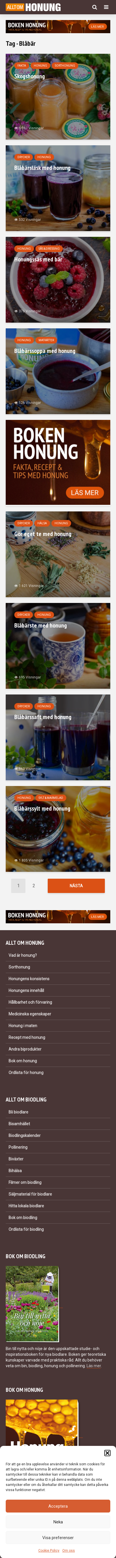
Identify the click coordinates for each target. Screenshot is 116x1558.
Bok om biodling (23, 1218)
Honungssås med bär (38, 259)
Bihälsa (15, 1171)
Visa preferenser (58, 1537)
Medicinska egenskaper (30, 1014)
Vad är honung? (23, 955)
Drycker (23, 157)
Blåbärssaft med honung (42, 717)
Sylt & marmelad (51, 797)
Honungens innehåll (26, 991)
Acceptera (58, 1506)
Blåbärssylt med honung (42, 808)
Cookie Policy (48, 1551)
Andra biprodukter (25, 1049)
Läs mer (94, 1366)
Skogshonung (29, 76)
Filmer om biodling (25, 1182)
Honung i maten (23, 1026)
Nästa (76, 886)
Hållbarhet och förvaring (30, 1002)
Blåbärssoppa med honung (44, 351)
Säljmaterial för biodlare (30, 1194)
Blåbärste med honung (40, 625)
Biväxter (16, 1159)
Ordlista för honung (26, 1073)
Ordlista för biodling (26, 1229)
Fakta (21, 65)
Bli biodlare (18, 1112)
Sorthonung (65, 65)
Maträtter (46, 340)
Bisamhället (19, 1124)
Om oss (68, 1551)
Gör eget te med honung (42, 534)
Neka (58, 1522)
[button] (107, 1453)
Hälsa (42, 523)
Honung (40, 65)
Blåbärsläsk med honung (42, 168)
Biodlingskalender (25, 1136)
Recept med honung (27, 1037)
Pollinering (18, 1147)
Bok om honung (23, 1061)
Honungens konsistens (29, 979)
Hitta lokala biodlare (26, 1206)
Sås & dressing (49, 248)
